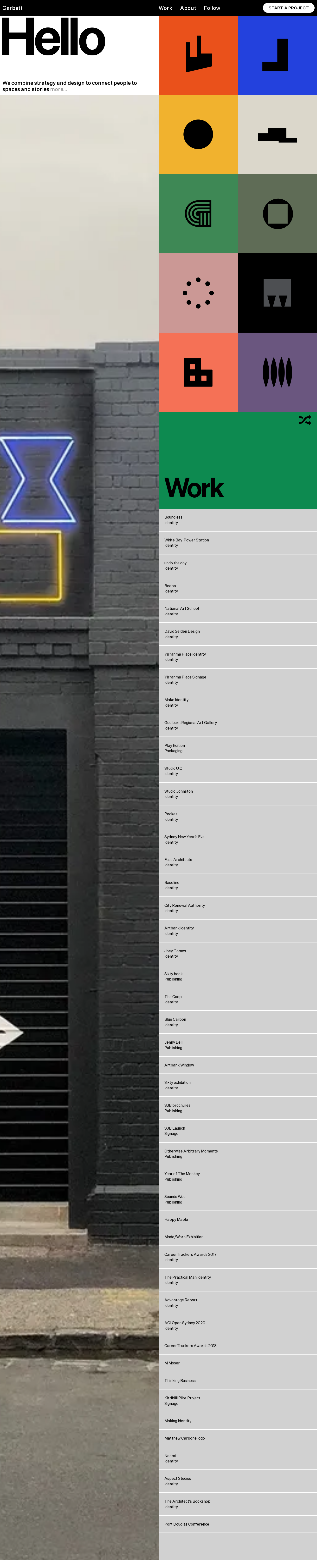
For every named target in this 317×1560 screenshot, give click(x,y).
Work (165, 7)
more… (58, 88)
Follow (212, 7)
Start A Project (289, 8)
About (188, 7)
